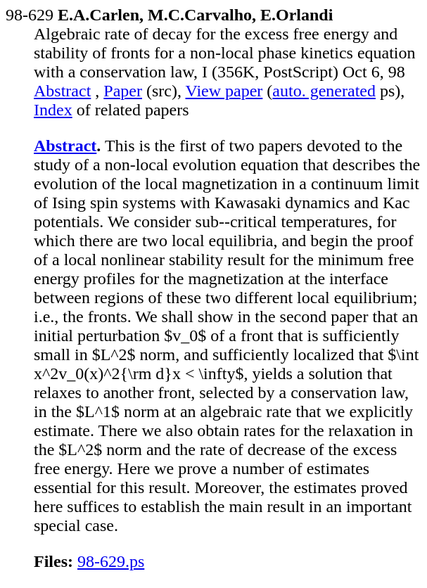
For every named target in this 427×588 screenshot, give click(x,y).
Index (53, 110)
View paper (224, 91)
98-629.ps (110, 561)
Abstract (62, 91)
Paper (122, 91)
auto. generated (324, 91)
